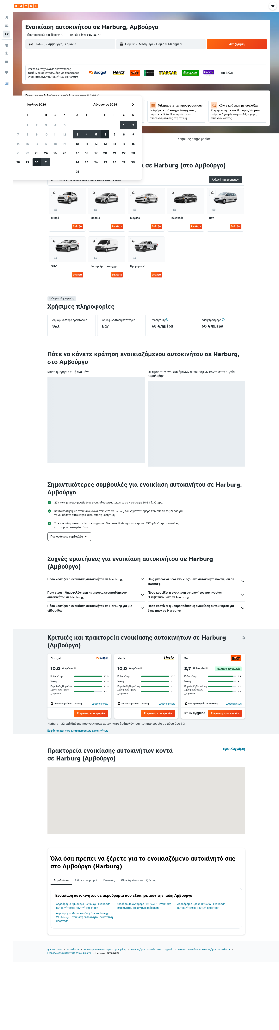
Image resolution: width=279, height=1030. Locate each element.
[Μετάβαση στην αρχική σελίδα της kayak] (26, 6)
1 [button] (95, 80)
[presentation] (243, 638)
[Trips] (7, 72)
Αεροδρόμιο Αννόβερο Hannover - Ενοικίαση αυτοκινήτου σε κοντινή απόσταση (144, 974)
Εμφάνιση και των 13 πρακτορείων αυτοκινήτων (77, 799)
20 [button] (77, 108)
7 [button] (86, 89)
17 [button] (114, 99)
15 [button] (96, 99)
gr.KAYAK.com (54, 1017)
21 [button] (86, 108)
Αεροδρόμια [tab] (61, 948)
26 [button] (133, 108)
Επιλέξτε (77, 226)
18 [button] (123, 99)
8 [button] (96, 89)
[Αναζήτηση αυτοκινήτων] (7, 34)
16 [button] (105, 99)
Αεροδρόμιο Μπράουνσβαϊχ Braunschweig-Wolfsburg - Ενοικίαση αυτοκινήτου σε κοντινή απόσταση (84, 985)
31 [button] (114, 117)
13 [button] (77, 99)
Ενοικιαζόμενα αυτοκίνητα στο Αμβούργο (69, 1021)
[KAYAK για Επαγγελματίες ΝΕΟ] (7, 61)
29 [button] (96, 117)
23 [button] (105, 108)
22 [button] (96, 108)
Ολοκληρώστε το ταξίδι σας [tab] (138, 948)
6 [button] (77, 89)
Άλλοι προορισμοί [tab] (86, 948)
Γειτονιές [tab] (109, 948)
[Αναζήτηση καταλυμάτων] (7, 26)
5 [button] (133, 80)
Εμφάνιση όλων (100, 703)
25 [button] (124, 108)
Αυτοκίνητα (73, 1017)
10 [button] (114, 89)
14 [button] (86, 99)
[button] (6, 6)
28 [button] (86, 117)
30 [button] (105, 117)
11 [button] (124, 89)
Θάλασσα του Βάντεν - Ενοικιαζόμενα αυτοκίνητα (204, 1017)
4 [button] (124, 80)
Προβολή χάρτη (234, 817)
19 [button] (133, 99)
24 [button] (114, 108)
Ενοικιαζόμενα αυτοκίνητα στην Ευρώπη (105, 1017)
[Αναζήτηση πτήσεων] (7, 18)
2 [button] (105, 80)
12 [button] (133, 89)
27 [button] (77, 117)
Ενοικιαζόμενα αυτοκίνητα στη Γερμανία (152, 1017)
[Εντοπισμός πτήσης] (7, 53)
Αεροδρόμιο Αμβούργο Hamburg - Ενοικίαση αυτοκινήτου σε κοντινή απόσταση (83, 974)
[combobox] (43, 35)
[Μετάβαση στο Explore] (7, 45)
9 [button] (105, 89)
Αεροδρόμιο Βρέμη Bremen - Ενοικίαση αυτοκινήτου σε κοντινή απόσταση (201, 974)
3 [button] (114, 80)
